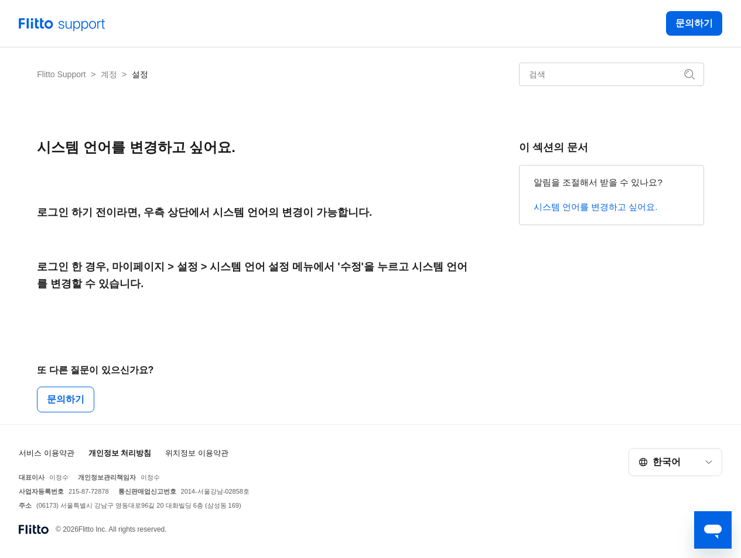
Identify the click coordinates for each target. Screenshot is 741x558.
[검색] (611, 74)
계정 (109, 74)
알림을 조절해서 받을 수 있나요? (598, 182)
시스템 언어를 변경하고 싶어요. (596, 207)
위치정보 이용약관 (196, 453)
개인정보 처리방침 (120, 453)
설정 (140, 74)
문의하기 (694, 23)
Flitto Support (61, 74)
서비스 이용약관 (46, 453)
